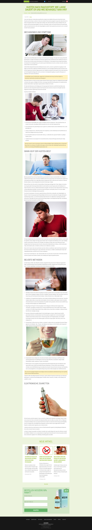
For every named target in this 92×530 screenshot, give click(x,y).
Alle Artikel (46, 484)
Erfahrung (40, 519)
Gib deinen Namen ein (28, 495)
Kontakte (64, 519)
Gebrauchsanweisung (48, 519)
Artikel (59, 519)
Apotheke (28, 519)
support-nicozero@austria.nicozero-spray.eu (46, 524)
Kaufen (36, 510)
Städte (55, 519)
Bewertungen (33, 519)
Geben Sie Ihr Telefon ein (28, 501)
